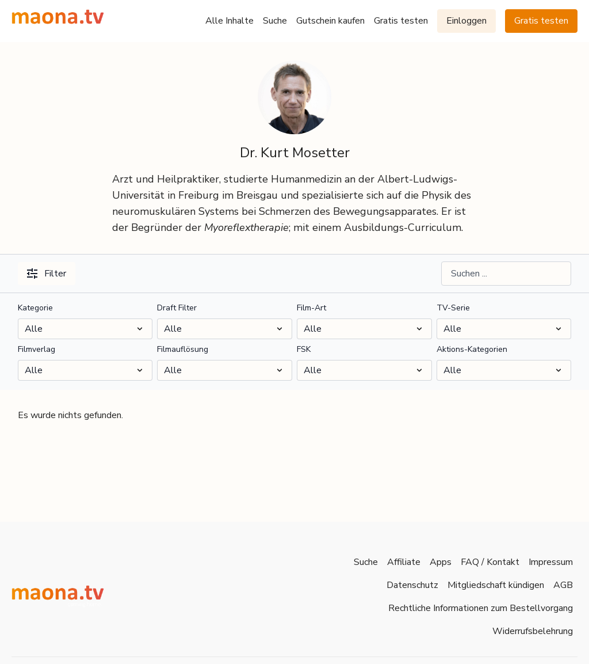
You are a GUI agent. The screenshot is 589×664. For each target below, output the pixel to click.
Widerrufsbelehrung (532, 631)
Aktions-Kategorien (472, 349)
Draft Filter (177, 307)
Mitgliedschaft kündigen (496, 585)
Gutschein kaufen (330, 20)
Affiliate (403, 562)
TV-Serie (453, 307)
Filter (46, 273)
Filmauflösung (182, 349)
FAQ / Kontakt (490, 562)
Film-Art (311, 307)
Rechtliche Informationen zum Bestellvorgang (480, 608)
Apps (441, 562)
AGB (563, 585)
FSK (304, 349)
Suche (275, 20)
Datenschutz (412, 585)
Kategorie (35, 307)
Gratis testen (401, 20)
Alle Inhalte (229, 20)
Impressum (551, 562)
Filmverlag (36, 349)
